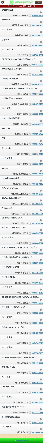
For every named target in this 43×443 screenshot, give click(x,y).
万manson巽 (7, 208)
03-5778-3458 (37, 353)
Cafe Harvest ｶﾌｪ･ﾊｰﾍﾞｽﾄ (13, 327)
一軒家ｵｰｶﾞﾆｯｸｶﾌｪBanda (12, 98)
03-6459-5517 (37, 233)
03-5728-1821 (37, 55)
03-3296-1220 (37, 283)
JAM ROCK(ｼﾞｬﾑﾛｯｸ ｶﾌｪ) (12, 69)
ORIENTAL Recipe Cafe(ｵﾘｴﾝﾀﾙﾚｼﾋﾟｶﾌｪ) (18, 59)
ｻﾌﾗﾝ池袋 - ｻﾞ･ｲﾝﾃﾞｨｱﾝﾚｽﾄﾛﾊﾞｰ (14, 307)
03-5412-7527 (37, 373)
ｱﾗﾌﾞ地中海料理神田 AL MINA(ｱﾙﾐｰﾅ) (17, 257)
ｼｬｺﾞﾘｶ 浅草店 (7, 237)
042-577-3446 (37, 423)
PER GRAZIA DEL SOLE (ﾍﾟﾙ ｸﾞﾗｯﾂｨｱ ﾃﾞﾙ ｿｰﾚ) (21, 247)
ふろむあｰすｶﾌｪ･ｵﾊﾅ (10, 188)
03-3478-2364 (37, 75)
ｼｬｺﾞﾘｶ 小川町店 (8, 277)
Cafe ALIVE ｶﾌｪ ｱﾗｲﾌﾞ (11, 79)
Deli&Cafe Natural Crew (12, 218)
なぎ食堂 (5, 40)
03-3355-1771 (37, 114)
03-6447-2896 (37, 363)
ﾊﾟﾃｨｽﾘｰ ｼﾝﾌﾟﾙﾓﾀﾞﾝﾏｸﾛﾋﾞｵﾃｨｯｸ (14, 228)
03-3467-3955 (37, 84)
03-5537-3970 (37, 303)
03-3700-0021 (37, 214)
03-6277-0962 (37, 94)
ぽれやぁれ (6, 148)
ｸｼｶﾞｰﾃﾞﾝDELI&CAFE (11, 267)
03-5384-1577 (37, 432)
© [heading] (22, 440)
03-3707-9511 (37, 223)
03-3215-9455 (37, 273)
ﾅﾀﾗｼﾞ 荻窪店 (7, 158)
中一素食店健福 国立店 (11, 417)
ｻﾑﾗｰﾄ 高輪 (6, 377)
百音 (3, 138)
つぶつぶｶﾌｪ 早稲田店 (11, 118)
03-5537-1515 (37, 293)
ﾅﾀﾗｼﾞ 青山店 (7, 337)
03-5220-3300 (37, 253)
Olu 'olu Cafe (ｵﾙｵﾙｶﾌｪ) (11, 198)
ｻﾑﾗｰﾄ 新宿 (6, 108)
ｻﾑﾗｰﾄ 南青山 (7, 397)
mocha (5, 168)
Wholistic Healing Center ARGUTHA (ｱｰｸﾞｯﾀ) (21, 357)
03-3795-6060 (37, 204)
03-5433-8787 (37, 194)
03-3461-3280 (37, 45)
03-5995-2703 (37, 16)
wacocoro (6, 20)
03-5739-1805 (37, 35)
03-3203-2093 (37, 124)
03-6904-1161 (37, 174)
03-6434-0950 (37, 65)
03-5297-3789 (37, 263)
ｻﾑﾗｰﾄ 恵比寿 (7, 30)
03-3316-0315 (37, 154)
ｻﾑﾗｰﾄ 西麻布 (7, 347)
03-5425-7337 (37, 333)
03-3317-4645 (37, 144)
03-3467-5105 (37, 104)
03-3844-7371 (37, 243)
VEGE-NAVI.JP (22, 440)
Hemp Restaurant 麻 (10, 178)
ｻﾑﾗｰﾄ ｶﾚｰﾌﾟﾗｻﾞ (8, 50)
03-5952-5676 (37, 313)
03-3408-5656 (37, 402)
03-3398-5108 (37, 164)
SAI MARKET (7, 10)
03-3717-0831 (37, 413)
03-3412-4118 (37, 184)
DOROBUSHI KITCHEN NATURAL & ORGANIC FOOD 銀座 (22, 297)
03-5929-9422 (37, 134)
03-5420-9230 (37, 383)
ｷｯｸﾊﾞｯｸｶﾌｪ (6, 427)
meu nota (6, 128)
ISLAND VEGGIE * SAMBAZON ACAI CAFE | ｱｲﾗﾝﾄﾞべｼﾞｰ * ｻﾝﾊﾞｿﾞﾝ (22, 88)
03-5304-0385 (37, 323)
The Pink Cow (8, 387)
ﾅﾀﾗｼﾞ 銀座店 (7, 287)
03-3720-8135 (37, 25)
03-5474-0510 (37, 343)
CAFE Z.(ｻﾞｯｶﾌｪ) (9, 367)
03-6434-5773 (37, 392)
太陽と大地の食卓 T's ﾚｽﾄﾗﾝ (13, 407)
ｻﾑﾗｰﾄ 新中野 (7, 317)
